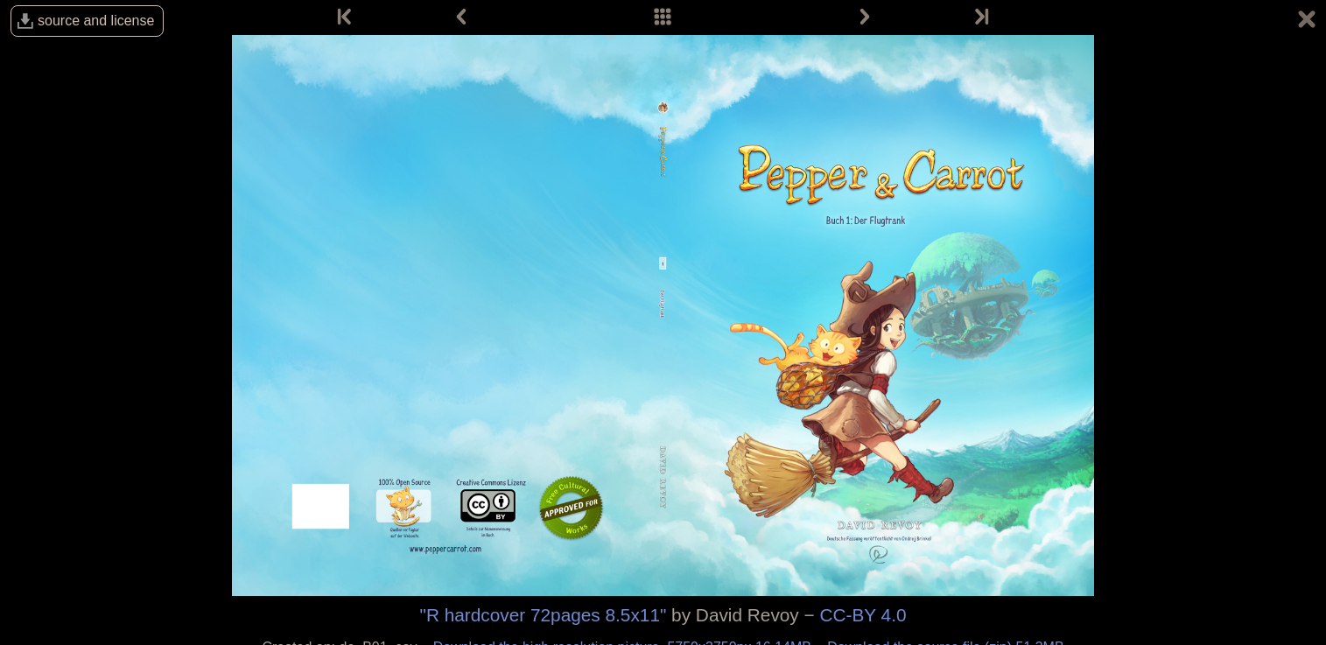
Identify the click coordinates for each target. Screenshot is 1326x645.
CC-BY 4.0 (862, 615)
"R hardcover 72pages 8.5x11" (543, 615)
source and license (96, 20)
